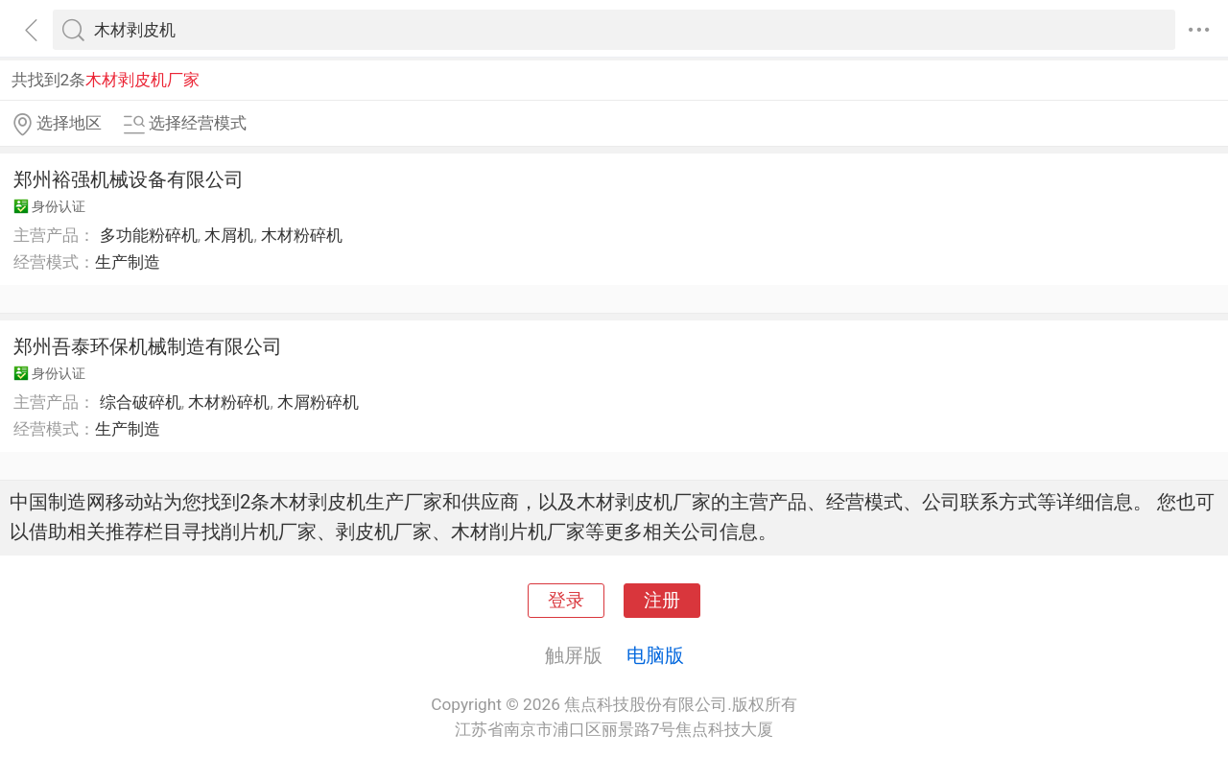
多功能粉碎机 (149, 235)
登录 (566, 600)
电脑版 (655, 655)
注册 (662, 600)
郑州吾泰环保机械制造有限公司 (147, 346)
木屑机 (228, 235)
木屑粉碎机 (318, 402)
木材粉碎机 (301, 235)
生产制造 (127, 262)
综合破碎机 (140, 402)
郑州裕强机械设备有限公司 (128, 179)
